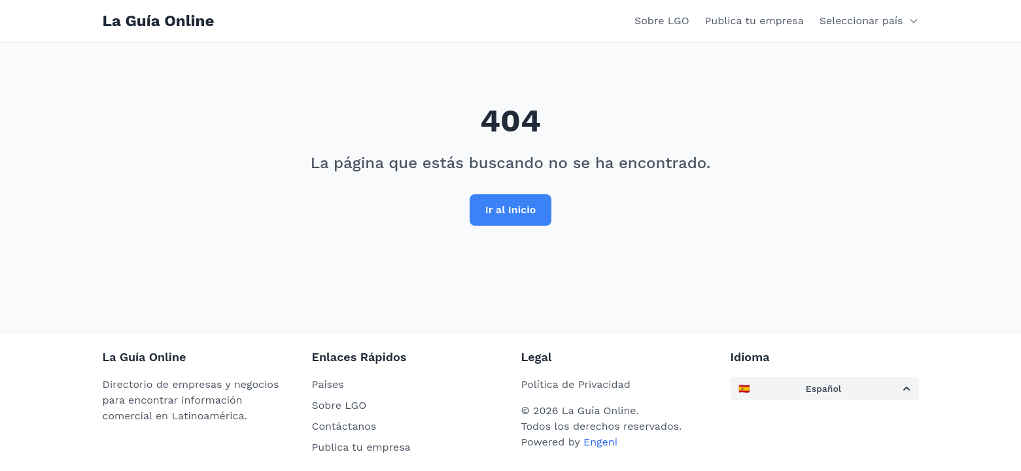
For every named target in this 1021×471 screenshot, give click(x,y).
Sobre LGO (661, 20)
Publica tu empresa (754, 20)
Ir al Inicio (510, 209)
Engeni (600, 442)
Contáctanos (344, 426)
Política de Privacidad (576, 384)
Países (328, 384)
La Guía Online (159, 21)
